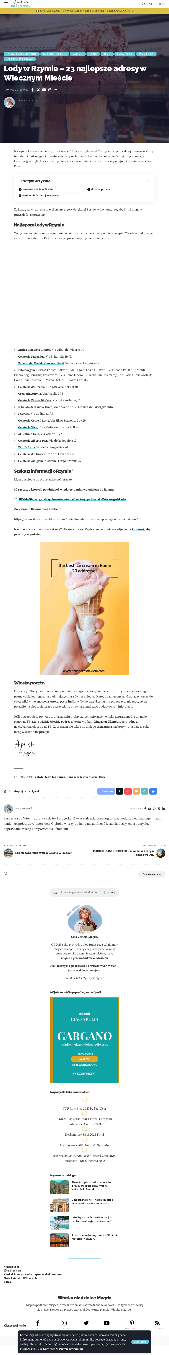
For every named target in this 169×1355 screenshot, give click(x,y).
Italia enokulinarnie (22, 54)
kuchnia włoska (54, 54)
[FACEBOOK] (38, 1325)
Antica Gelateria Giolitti (35, 349)
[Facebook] (143, 810)
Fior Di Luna (27, 447)
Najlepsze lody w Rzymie (37, 189)
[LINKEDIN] (157, 1325)
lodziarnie (58, 777)
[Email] (44, 90)
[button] (140, 1342)
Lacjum (78, 54)
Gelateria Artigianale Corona (38, 461)
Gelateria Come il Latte (34, 420)
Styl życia (146, 54)
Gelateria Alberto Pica (33, 440)
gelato (39, 777)
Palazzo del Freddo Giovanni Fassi (42, 363)
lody (48, 777)
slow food (124, 54)
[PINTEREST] (132, 1325)
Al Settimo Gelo (29, 434)
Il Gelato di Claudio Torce (36, 407)
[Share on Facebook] (32, 90)
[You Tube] (148, 810)
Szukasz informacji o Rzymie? (41, 195)
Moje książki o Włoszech (20, 1280)
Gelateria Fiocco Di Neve (35, 400)
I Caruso (24, 413)
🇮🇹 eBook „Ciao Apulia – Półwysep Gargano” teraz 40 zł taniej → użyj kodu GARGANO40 (84, 10)
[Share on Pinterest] (125, 791)
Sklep (8, 1283)
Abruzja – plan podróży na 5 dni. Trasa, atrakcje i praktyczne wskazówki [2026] (92, 1188)
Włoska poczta (100, 189)
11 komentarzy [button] (148, 876)
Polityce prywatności (72, 1348)
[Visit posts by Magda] (8, 809)
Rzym (107, 54)
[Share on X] (38, 90)
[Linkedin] (163, 810)
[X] (86, 1325)
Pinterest (138, 529)
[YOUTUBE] (107, 1325)
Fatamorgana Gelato (32, 370)
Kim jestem (11, 1268)
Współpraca (12, 1272)
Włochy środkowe (20, 59)
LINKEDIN (157, 1331)
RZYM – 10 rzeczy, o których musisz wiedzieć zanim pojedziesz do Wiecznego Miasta (77, 499)
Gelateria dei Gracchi (33, 454)
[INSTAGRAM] (64, 1325)
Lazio (93, 54)
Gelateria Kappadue (32, 356)
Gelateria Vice (28, 427)
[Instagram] (153, 810)
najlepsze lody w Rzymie (82, 777)
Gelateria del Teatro (32, 387)
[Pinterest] (158, 810)
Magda (26, 810)
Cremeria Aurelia (30, 393)
